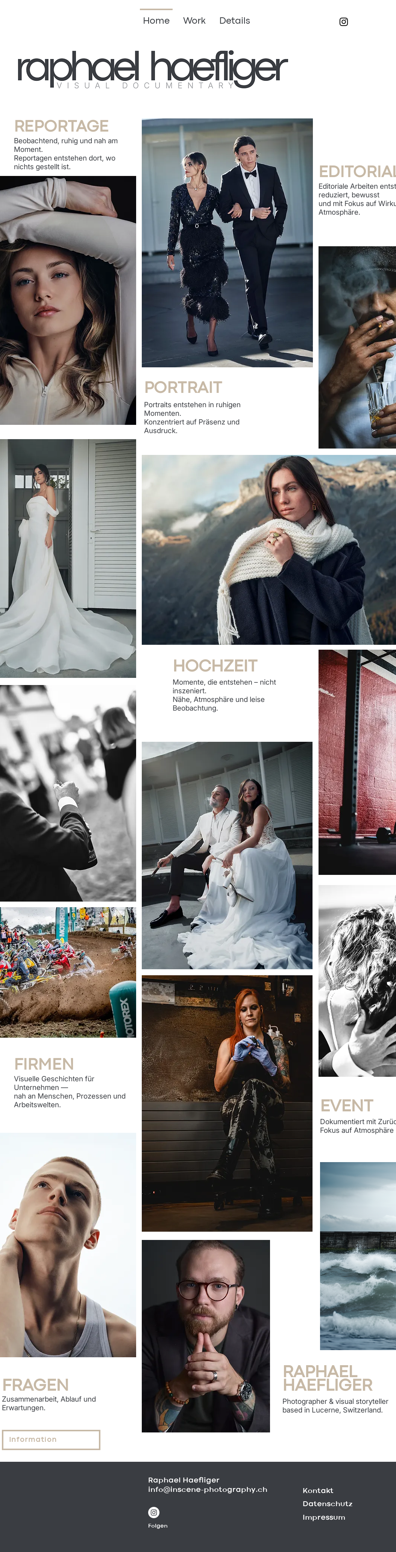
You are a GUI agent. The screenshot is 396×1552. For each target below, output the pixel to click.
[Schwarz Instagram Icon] (343, 21)
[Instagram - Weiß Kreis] (153, 1512)
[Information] (51, 1440)
